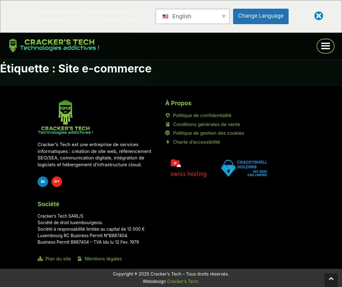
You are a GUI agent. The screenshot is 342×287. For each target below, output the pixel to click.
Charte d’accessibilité (192, 142)
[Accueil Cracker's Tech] (65, 117)
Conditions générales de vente (202, 124)
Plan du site (54, 259)
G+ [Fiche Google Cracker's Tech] (57, 181)
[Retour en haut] (331, 280)
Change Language (261, 16)
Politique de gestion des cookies (204, 133)
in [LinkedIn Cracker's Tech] (43, 181)
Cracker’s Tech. (183, 281)
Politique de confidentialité (198, 115)
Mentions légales (99, 259)
